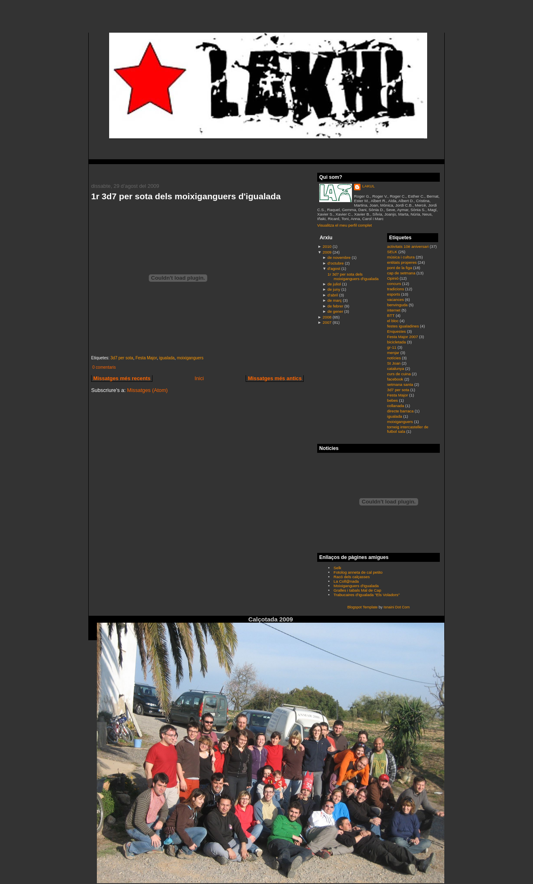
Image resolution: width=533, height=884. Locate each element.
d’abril (332, 295)
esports (394, 294)
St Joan (394, 363)
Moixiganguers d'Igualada (356, 585)
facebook (395, 379)
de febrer (335, 306)
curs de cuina (399, 374)
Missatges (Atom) (147, 390)
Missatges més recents (121, 378)
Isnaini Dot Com (396, 607)
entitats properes (402, 262)
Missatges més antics (275, 378)
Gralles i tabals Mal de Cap (357, 590)
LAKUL (368, 186)
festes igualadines (403, 326)
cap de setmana (402, 273)
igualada (167, 358)
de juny (333, 289)
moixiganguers (190, 358)
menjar (393, 352)
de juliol (334, 284)
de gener (335, 311)
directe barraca (401, 411)
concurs (394, 283)
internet (394, 310)
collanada (396, 405)
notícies (394, 358)
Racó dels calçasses (352, 576)
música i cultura (401, 257)
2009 (326, 252)
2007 (326, 322)
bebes (393, 400)
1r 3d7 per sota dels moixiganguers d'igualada (186, 196)
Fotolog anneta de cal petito (358, 572)
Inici (199, 378)
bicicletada (397, 342)
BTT (391, 315)
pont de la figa (400, 267)
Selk (337, 568)
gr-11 (392, 347)
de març (334, 300)
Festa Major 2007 (403, 336)
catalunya (396, 368)
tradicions (396, 289)
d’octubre (335, 263)
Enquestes (397, 331)
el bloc (393, 320)
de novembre (339, 257)
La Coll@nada (346, 581)
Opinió (393, 278)
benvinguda (398, 305)
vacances (396, 299)
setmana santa (400, 384)
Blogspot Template (362, 607)
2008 (326, 317)
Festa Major (146, 358)
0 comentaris (104, 367)
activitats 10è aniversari (408, 246)
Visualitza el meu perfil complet (344, 225)
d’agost (333, 268)
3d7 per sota (121, 358)
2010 (326, 246)
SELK (393, 251)
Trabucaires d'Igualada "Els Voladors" (367, 594)
